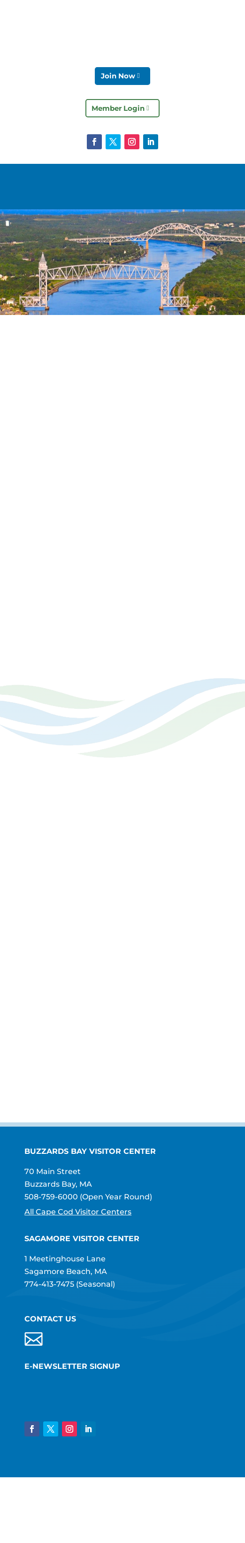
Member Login (118, 108)
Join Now (118, 75)
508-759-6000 (51, 1196)
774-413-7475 (49, 1284)
